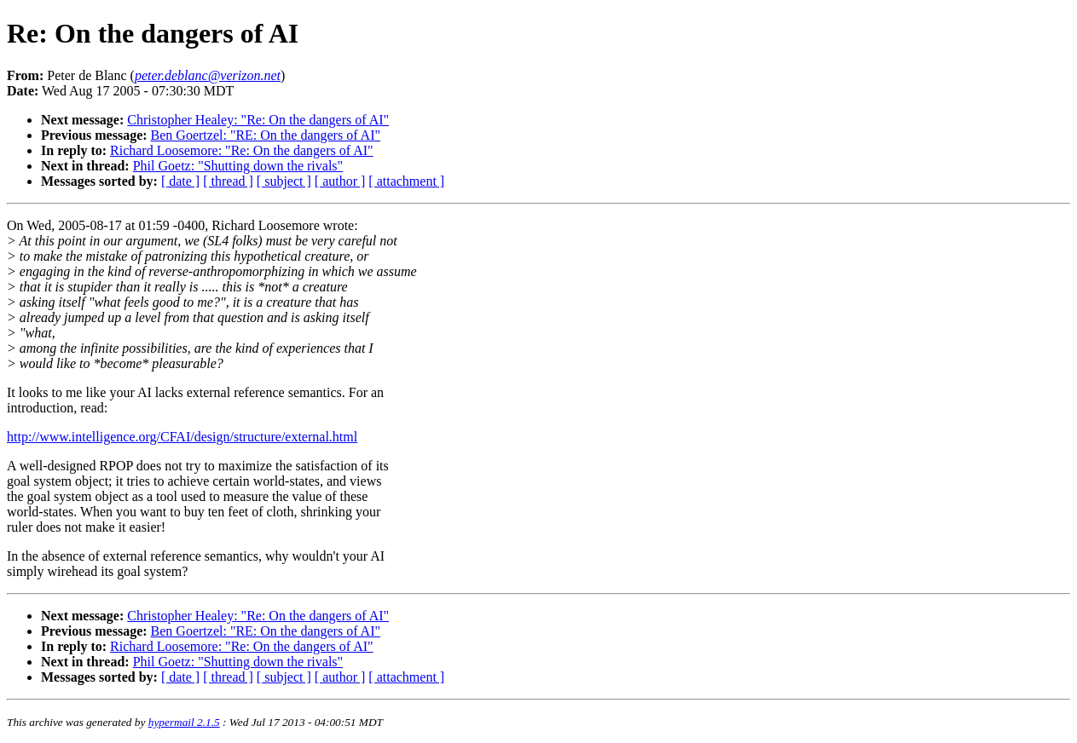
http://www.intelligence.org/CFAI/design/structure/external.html (182, 436)
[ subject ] (284, 181)
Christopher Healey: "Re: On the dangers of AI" (258, 119)
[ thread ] (228, 181)
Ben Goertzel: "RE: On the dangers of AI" (265, 135)
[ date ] (180, 181)
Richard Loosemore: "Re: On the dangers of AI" (241, 150)
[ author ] (340, 181)
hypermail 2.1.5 (184, 722)
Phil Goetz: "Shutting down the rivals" (238, 165)
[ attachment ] (406, 181)
